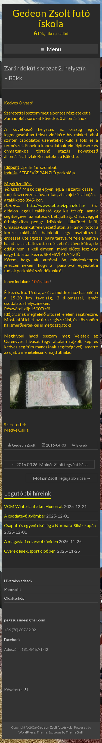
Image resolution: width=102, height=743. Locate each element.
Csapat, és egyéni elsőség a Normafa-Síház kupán (50, 525)
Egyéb (81, 445)
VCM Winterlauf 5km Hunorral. (33, 506)
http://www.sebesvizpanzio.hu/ (56, 205)
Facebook (12, 639)
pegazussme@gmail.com (24, 620)
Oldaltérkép (14, 598)
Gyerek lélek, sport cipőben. (30, 550)
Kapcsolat (12, 589)
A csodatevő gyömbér (24, 515)
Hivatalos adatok (18, 580)
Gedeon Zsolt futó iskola (51, 18)
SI (26, 689)
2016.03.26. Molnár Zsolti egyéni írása (49, 464)
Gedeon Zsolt (24, 445)
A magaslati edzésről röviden (31, 541)
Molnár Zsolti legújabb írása (62, 478)
